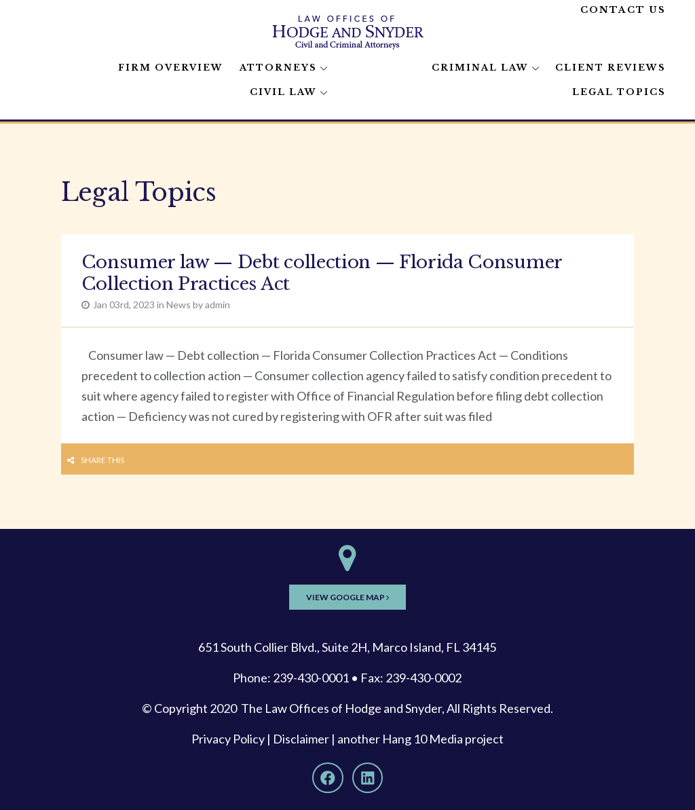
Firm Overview (170, 67)
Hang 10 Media (422, 738)
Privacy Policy (228, 738)
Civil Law (283, 92)
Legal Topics (619, 92)
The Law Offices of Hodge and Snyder (341, 708)
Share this (102, 460)
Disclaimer (301, 738)
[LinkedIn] (367, 778)
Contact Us (623, 10)
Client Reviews (610, 67)
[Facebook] (327, 778)
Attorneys (278, 67)
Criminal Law (480, 67)
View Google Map (347, 597)
